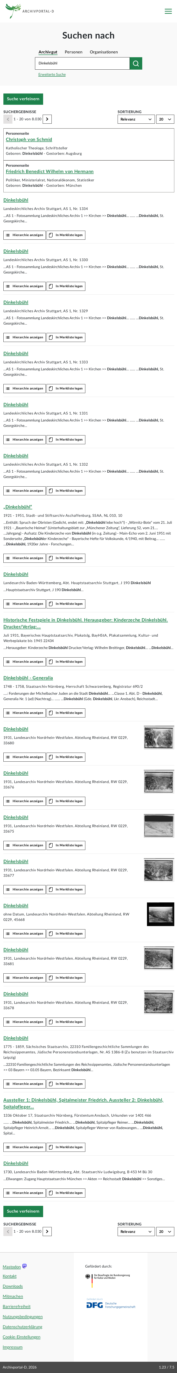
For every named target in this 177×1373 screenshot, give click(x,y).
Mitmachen (13, 1297)
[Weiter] (47, 119)
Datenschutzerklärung (22, 1327)
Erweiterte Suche (52, 74)
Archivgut (48, 52)
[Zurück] (7, 119)
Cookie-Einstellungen (21, 1337)
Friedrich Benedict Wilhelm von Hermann (50, 171)
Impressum (13, 1347)
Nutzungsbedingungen (23, 1317)
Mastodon (12, 1267)
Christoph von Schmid (29, 139)
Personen (74, 52)
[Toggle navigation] (168, 11)
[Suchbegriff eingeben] (82, 63)
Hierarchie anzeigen (28, 235)
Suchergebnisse (19, 112)
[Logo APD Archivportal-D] (33, 11)
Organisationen (104, 52)
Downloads (13, 1286)
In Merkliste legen (69, 235)
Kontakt (9, 1276)
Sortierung (130, 112)
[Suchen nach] (136, 63)
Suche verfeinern (23, 99)
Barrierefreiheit (16, 1307)
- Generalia (28, 678)
